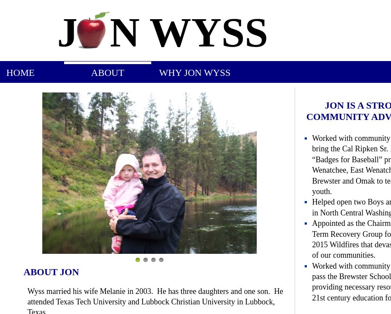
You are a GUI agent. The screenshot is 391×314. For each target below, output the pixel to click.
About (107, 72)
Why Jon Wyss (195, 72)
